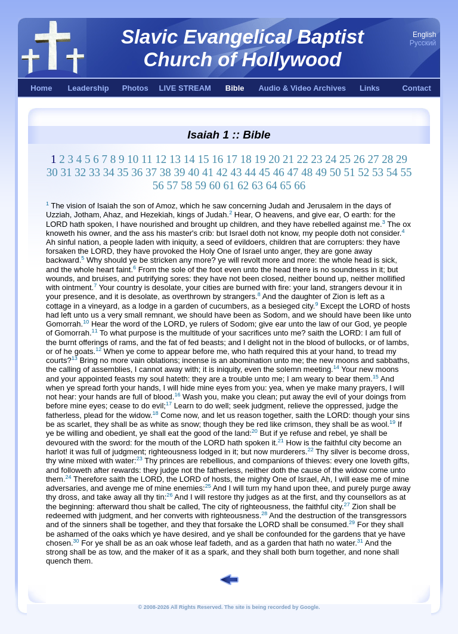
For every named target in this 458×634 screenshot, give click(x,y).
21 (288, 159)
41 (207, 172)
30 (52, 172)
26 (359, 159)
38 (165, 172)
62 (243, 185)
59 (200, 185)
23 (316, 159)
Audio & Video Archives (302, 88)
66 (299, 185)
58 (186, 185)
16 (217, 159)
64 (271, 185)
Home (41, 88)
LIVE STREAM (185, 88)
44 (250, 172)
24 (330, 159)
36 (137, 172)
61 (229, 185)
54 (392, 172)
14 (189, 159)
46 (278, 172)
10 (132, 159)
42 (222, 172)
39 (179, 172)
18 (246, 159)
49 (321, 172)
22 (302, 159)
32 (80, 172)
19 (259, 159)
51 (349, 172)
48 (306, 172)
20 (274, 159)
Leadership (88, 88)
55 (405, 172)
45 (264, 172)
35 (122, 172)
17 (231, 159)
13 (175, 159)
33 (94, 172)
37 (151, 172)
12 (160, 159)
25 (345, 159)
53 (377, 172)
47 (292, 172)
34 (108, 172)
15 (203, 159)
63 (257, 185)
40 (193, 172)
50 (335, 172)
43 (236, 172)
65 (286, 185)
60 (215, 185)
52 (363, 172)
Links (370, 88)
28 (387, 159)
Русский (423, 43)
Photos (135, 88)
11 (146, 159)
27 (373, 159)
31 (66, 172)
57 (172, 185)
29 (401, 159)
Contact (416, 88)
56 (158, 185)
